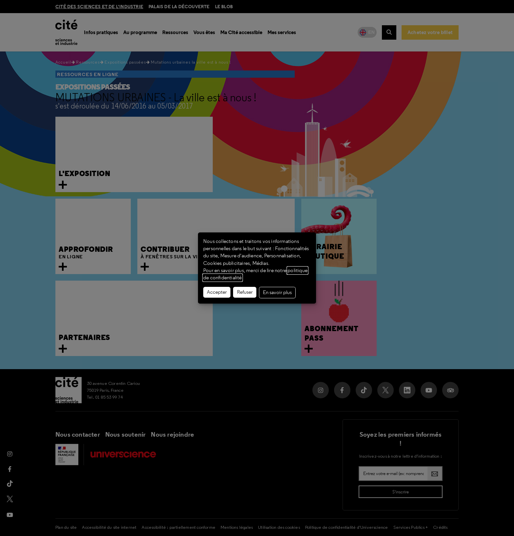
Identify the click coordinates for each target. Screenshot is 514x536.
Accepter (217, 292)
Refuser (245, 292)
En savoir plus (277, 292)
